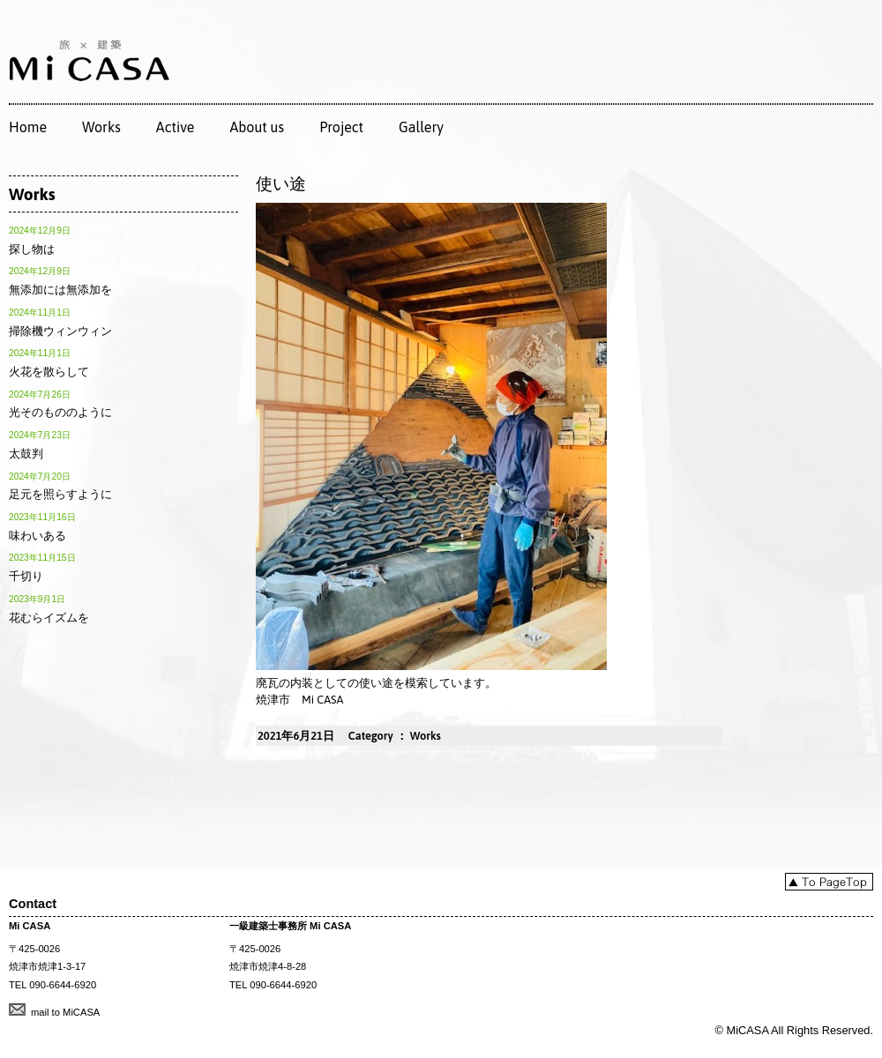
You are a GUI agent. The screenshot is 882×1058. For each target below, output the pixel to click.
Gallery (421, 127)
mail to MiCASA (65, 1012)
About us (256, 127)
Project (341, 127)
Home (28, 127)
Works (101, 127)
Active (175, 127)
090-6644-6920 (62, 985)
